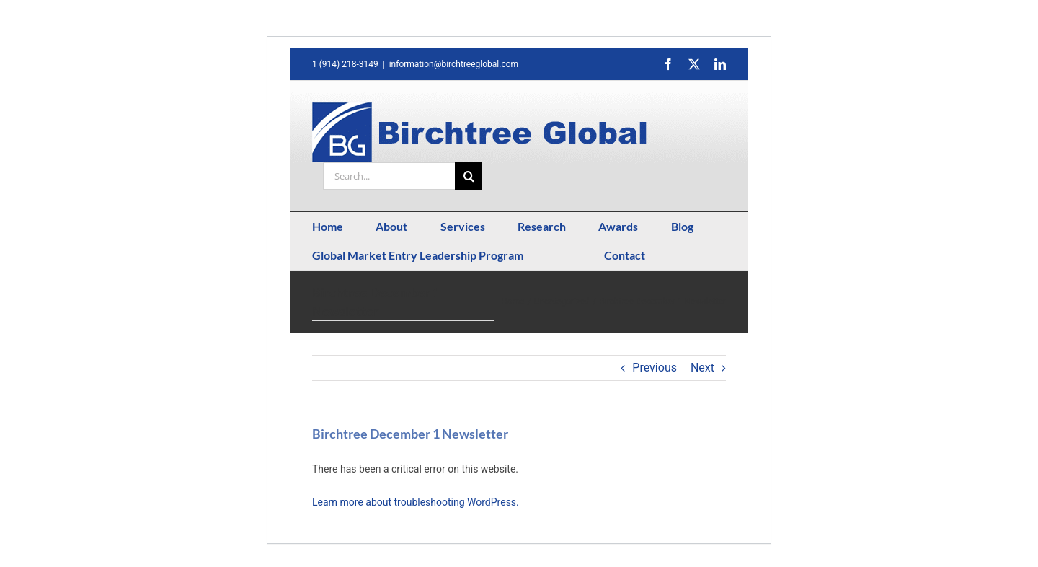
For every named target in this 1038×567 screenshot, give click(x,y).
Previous (654, 367)
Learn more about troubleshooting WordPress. (415, 502)
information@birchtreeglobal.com (453, 64)
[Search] (468, 176)
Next (702, 367)
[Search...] (389, 176)
